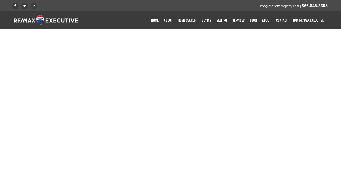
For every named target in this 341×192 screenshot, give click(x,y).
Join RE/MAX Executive (308, 20)
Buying (207, 20)
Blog (253, 20)
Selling (222, 20)
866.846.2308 (315, 5)
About (168, 20)
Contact (281, 20)
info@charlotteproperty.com (279, 6)
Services (238, 20)
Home (155, 20)
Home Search (187, 20)
